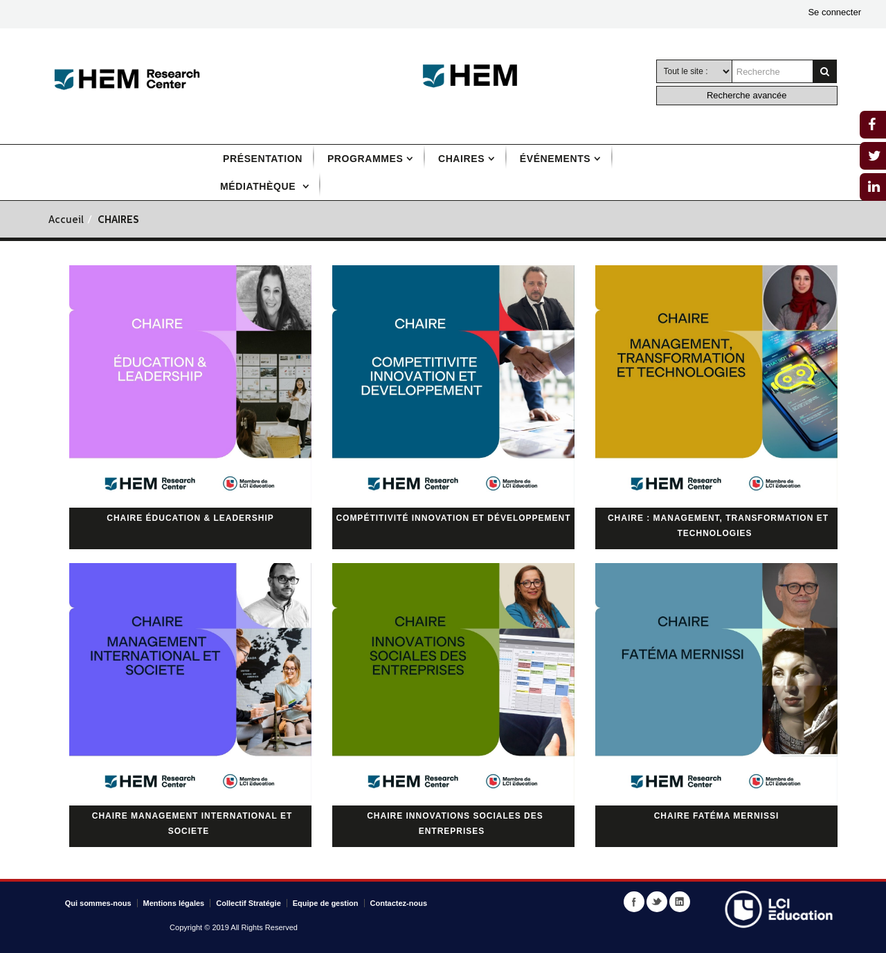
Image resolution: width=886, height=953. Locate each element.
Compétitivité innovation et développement (453, 518)
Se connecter (834, 12)
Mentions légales (174, 903)
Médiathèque (259, 186)
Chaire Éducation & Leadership (190, 518)
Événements (555, 158)
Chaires (461, 158)
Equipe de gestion (326, 903)
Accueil (66, 220)
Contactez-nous (399, 903)
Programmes (365, 158)
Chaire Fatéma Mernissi (716, 816)
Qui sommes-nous (98, 903)
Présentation (262, 158)
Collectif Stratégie (248, 903)
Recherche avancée (747, 95)
